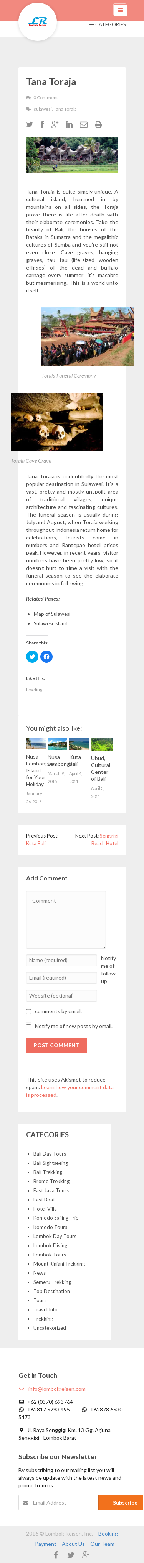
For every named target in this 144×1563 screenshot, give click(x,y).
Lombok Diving (50, 1245)
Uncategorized (49, 1328)
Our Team (102, 1543)
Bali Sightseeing (50, 1163)
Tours (39, 1300)
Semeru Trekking (52, 1282)
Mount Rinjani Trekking (59, 1264)
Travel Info (45, 1309)
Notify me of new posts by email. (74, 1026)
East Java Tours (51, 1190)
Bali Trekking (47, 1172)
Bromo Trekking (51, 1181)
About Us (73, 1543)
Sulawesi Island (51, 623)
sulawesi (43, 109)
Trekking (43, 1319)
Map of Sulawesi (52, 614)
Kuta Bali (36, 843)
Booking (108, 1533)
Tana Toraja (65, 109)
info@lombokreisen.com (52, 1388)
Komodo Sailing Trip (56, 1218)
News (39, 1273)
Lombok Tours (49, 1254)
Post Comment (56, 1045)
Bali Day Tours (49, 1154)
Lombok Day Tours (54, 1236)
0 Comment (45, 97)
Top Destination (51, 1291)
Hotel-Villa (45, 1209)
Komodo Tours (50, 1227)
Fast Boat (44, 1199)
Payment (45, 1543)
